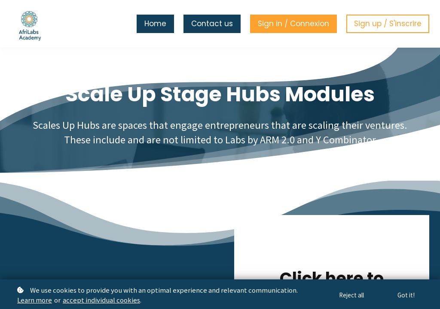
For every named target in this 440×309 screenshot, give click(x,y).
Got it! (406, 295)
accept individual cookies (101, 299)
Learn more (34, 299)
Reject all (349, 295)
